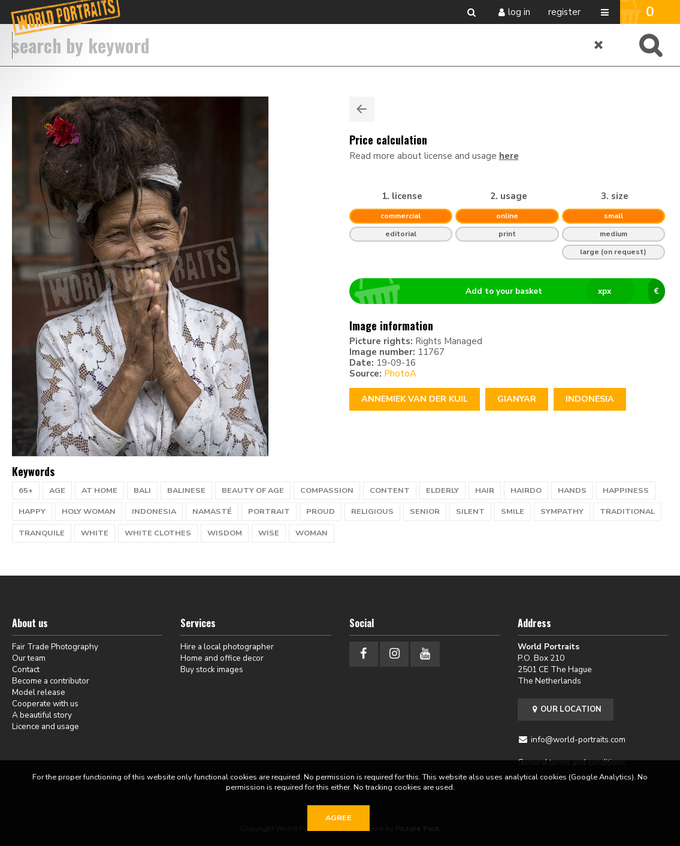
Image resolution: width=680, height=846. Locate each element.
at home (99, 490)
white (94, 533)
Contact (26, 669)
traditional (627, 511)
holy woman (89, 511)
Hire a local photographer (227, 646)
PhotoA (400, 374)
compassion (326, 490)
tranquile (42, 533)
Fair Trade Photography (55, 646)
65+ (26, 490)
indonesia (154, 511)
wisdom (224, 533)
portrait (269, 511)
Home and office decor (222, 658)
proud (320, 511)
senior (425, 511)
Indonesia (590, 399)
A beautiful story (42, 715)
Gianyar (516, 399)
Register (564, 12)
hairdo (526, 490)
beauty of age (253, 490)
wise (268, 533)
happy (32, 511)
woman (311, 533)
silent (470, 511)
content (390, 490)
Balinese (186, 490)
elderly (442, 490)
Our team (29, 658)
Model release (38, 692)
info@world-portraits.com (578, 739)
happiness (626, 490)
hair (484, 490)
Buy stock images (211, 669)
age (57, 490)
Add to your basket (512, 291)
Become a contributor (50, 681)
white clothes (158, 533)
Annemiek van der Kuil (414, 399)
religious (372, 511)
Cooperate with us (45, 703)
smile (512, 511)
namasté (212, 511)
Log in (519, 12)
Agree (338, 817)
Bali (142, 490)
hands (572, 490)
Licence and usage (45, 726)
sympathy (562, 511)
